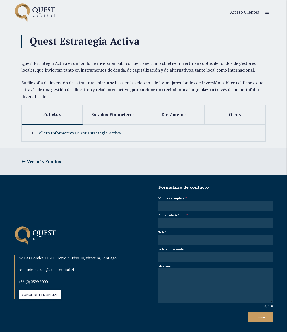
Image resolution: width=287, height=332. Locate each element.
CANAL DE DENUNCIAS (40, 295)
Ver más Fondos (41, 161)
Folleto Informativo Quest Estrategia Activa (78, 133)
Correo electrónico (173, 215)
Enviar (260, 317)
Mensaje (164, 266)
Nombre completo (172, 198)
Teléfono (164, 232)
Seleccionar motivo (172, 249)
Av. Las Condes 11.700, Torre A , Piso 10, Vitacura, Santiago (68, 257)
